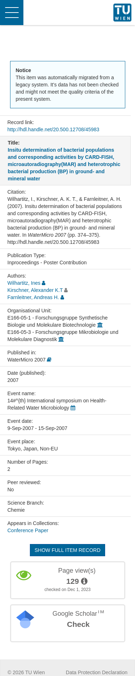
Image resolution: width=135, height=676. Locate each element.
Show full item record (67, 550)
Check (78, 624)
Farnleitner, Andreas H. (33, 297)
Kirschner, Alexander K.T (35, 290)
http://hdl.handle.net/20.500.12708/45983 (53, 129)
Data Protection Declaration (96, 672)
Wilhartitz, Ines (24, 283)
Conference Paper (28, 530)
